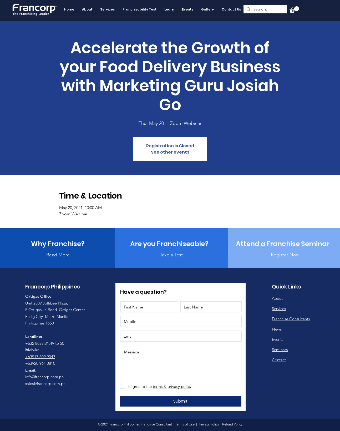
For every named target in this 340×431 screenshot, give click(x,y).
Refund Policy (231, 424)
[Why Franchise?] (58, 243)
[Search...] (264, 9)
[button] (294, 9)
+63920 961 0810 (40, 363)
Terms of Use (185, 424)
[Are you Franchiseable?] (169, 243)
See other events (170, 152)
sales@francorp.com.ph (45, 383)
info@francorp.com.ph (44, 376)
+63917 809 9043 (40, 356)
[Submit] (180, 401)
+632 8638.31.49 (39, 343)
